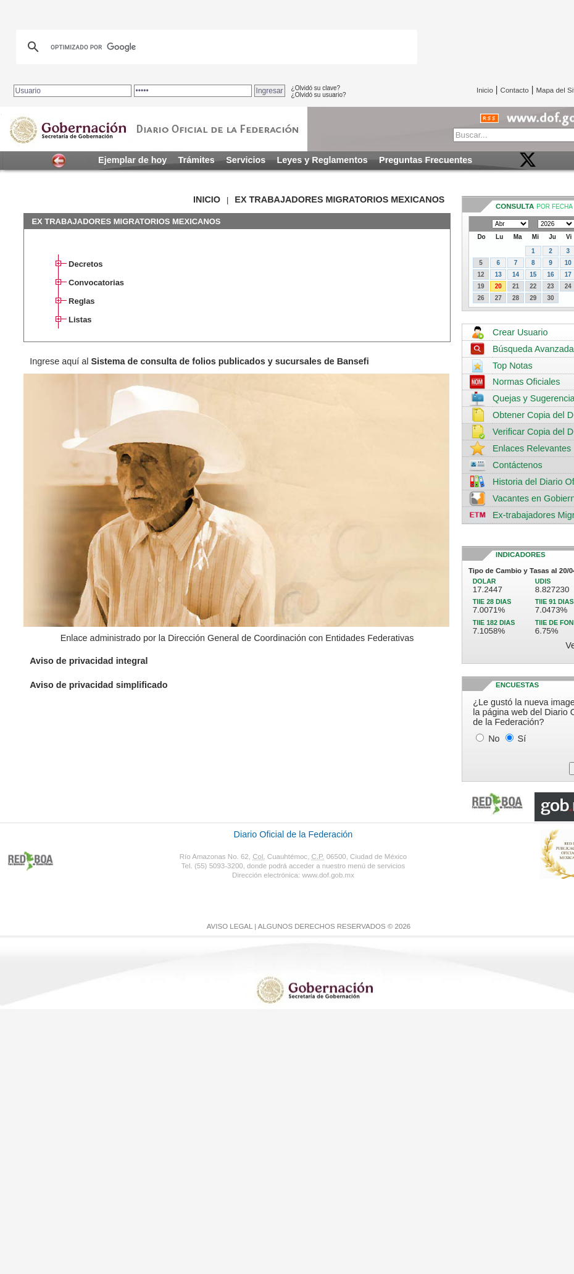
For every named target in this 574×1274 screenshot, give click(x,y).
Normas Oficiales (526, 382)
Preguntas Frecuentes (425, 160)
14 (515, 274)
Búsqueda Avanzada (533, 349)
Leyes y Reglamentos (322, 160)
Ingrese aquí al (199, 361)
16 (550, 274)
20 (498, 286)
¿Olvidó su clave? (315, 88)
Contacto (515, 90)
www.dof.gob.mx (328, 875)
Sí (522, 739)
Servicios (245, 160)
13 (498, 274)
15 (533, 274)
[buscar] (215, 47)
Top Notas (513, 366)
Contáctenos (518, 465)
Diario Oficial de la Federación (293, 834)
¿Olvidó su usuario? (318, 94)
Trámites (196, 160)
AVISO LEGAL (229, 926)
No (493, 739)
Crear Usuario (520, 332)
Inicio (484, 90)
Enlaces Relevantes (532, 448)
